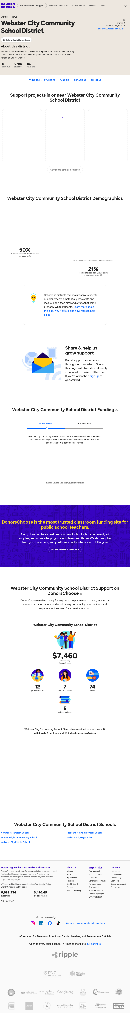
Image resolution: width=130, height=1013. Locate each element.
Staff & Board (72, 884)
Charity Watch (45, 884)
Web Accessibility (74, 890)
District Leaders (71, 936)
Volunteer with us (96, 890)
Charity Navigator (8, 887)
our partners (93, 943)
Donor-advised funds (97, 881)
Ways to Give (95, 867)
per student (84, 423)
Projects (34, 80)
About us (92, 5)
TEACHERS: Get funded (58, 5)
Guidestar (23, 887)
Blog (119, 878)
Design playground (118, 884)
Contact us (115, 887)
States (4, 16)
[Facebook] (49, 923)
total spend (46, 423)
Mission (70, 871)
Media (113, 878)
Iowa (14, 16)
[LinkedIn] (41, 923)
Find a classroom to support (32, 5)
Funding (64, 80)
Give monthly (94, 887)
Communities (116, 874)
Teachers (42, 936)
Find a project (94, 871)
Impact (69, 874)
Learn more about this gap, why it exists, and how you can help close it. (69, 310)
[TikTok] (58, 923)
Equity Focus (72, 878)
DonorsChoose (8, 5)
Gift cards (93, 878)
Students (49, 80)
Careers (70, 887)
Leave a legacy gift (96, 894)
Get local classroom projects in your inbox (85, 923)
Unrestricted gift (95, 897)
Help (103, 5)
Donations (80, 80)
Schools (96, 80)
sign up (94, 376)
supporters (15, 893)
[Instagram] (32, 923)
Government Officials (99, 936)
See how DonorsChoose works (65, 549)
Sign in (126, 5)
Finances (70, 881)
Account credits (95, 874)
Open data (115, 881)
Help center (115, 871)
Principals (55, 936)
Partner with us (78, 5)
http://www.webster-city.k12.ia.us (111, 29)
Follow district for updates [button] (16, 40)
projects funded (48, 893)
